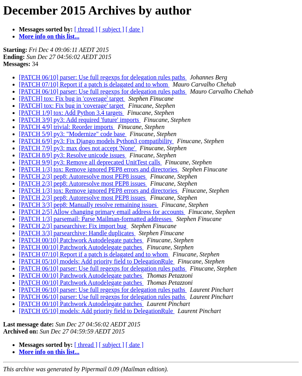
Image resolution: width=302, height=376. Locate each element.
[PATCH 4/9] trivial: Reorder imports (66, 126)
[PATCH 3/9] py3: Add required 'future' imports (80, 119)
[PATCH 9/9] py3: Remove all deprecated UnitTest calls (90, 162)
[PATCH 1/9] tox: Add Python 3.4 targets (71, 112)
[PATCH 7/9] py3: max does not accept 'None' (77, 148)
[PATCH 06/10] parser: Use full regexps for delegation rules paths (103, 77)
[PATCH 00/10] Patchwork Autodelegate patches (81, 240)
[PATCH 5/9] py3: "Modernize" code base (73, 134)
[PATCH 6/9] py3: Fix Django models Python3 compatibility (96, 141)
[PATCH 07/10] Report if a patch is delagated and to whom (94, 84)
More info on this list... (49, 36)
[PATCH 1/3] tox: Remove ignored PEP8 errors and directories (99, 169)
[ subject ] (111, 29)
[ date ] (135, 29)
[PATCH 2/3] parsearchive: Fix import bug (73, 226)
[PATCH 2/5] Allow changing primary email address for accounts (102, 211)
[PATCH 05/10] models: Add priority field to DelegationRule (97, 261)
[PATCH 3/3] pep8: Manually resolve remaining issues (88, 204)
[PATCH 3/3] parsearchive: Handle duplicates (77, 233)
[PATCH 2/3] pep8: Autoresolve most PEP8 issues (83, 176)
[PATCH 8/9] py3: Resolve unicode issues (72, 155)
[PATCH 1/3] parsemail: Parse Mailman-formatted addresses (96, 219)
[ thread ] (86, 29)
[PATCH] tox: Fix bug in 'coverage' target (72, 98)
